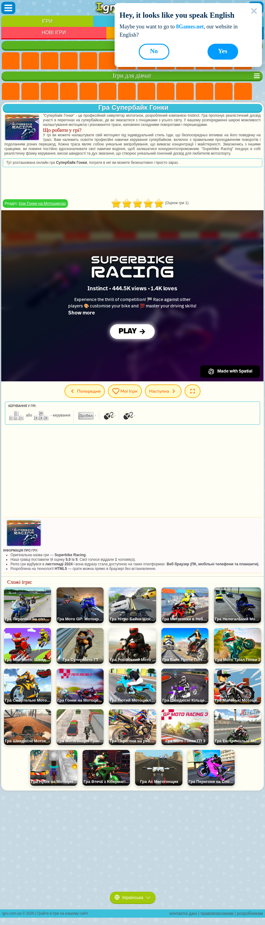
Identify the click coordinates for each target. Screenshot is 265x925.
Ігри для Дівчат (30, 61)
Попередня (85, 391)
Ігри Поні (11, 92)
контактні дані (183, 913)
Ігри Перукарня (224, 92)
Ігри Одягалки (204, 92)
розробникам (250, 913)
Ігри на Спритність (107, 61)
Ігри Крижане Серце (185, 92)
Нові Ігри (54, 32)
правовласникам (217, 913)
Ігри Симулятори (49, 61)
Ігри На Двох (88, 61)
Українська (133, 897)
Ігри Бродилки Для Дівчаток (127, 92)
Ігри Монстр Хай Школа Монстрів (107, 92)
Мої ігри (125, 391)
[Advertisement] (132, 183)
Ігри (47, 21)
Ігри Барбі (69, 92)
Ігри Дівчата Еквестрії (30, 92)
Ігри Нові (11, 61)
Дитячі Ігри (69, 61)
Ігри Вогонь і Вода (49, 92)
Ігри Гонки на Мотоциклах (42, 203)
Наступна (163, 391)
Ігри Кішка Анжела (166, 92)
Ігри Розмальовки (146, 92)
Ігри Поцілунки (243, 92)
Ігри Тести (88, 92)
